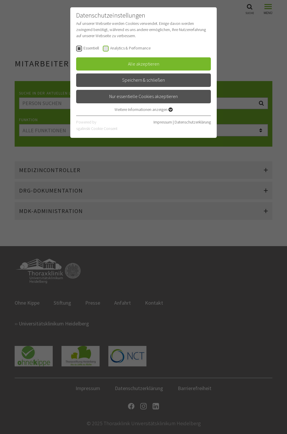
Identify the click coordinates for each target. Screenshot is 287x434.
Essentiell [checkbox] (91, 48)
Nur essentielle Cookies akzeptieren (143, 96)
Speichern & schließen (143, 80)
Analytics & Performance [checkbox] (130, 48)
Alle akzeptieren (143, 64)
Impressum (162, 122)
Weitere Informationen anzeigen (144, 109)
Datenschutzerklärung (193, 122)
